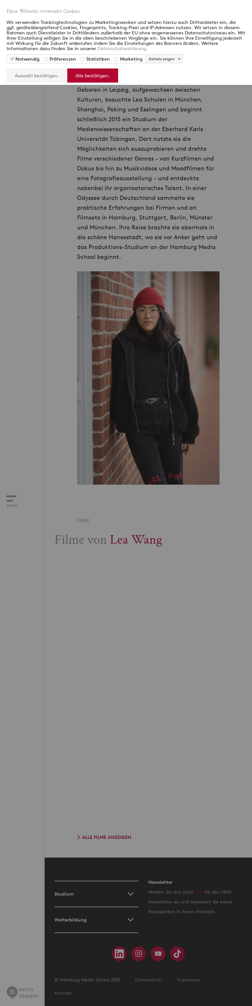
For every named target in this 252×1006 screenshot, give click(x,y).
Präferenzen (63, 59)
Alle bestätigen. (92, 75)
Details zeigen (162, 58)
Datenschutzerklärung (121, 48)
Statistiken (98, 59)
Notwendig (27, 59)
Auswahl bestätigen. (37, 75)
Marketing (131, 59)
